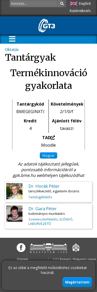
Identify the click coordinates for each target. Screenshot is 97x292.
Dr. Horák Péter (43, 186)
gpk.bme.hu (24, 175)
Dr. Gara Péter (42, 208)
